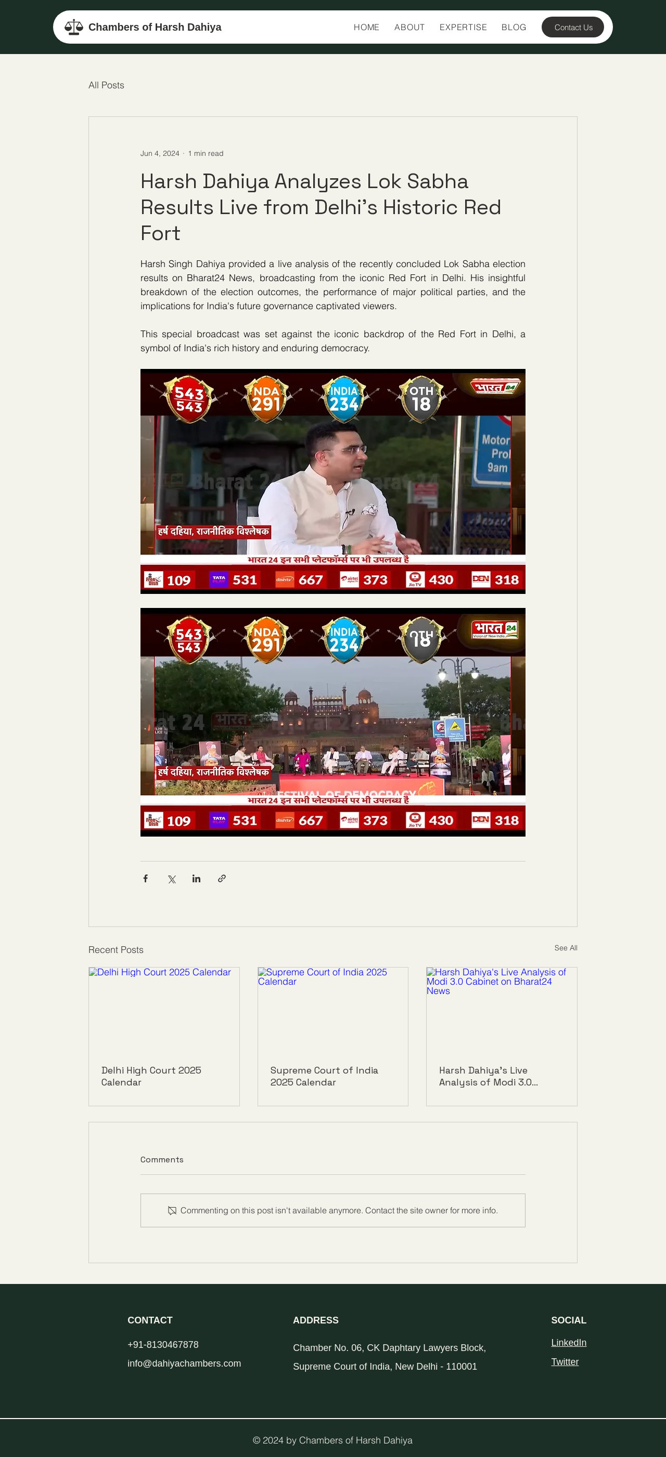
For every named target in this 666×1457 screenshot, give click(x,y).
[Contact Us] (573, 27)
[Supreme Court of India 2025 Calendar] (333, 1010)
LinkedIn (568, 1342)
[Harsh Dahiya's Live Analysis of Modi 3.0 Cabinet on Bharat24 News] (502, 1010)
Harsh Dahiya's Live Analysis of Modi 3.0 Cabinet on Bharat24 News (500, 1076)
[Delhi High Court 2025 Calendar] (164, 1010)
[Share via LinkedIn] (196, 878)
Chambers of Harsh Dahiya (155, 27)
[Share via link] (222, 878)
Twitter (565, 1362)
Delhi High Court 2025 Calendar (151, 1076)
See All (566, 947)
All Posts (106, 85)
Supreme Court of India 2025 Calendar (324, 1076)
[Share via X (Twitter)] (171, 878)
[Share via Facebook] (145, 878)
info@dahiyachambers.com (184, 1363)
